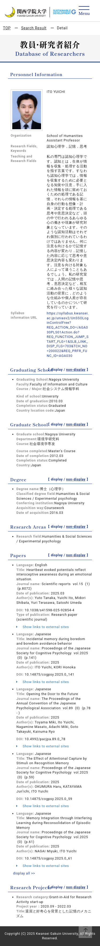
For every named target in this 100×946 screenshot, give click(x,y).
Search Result (33, 28)
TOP (7, 28)
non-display (76, 370)
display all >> (24, 873)
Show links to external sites (42, 627)
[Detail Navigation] (84, 11)
